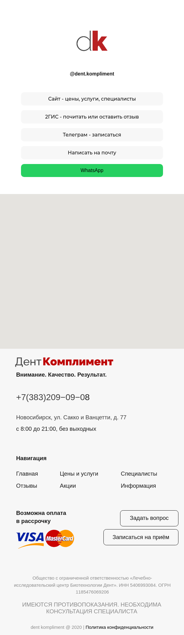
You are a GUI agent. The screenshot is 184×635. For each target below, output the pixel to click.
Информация (138, 485)
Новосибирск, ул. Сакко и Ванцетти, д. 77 (71, 417)
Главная (27, 473)
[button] (140, 537)
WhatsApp (92, 170)
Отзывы (26, 485)
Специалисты (139, 473)
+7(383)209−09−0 (50, 397)
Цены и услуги (79, 473)
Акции (68, 485)
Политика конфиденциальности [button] (119, 627)
